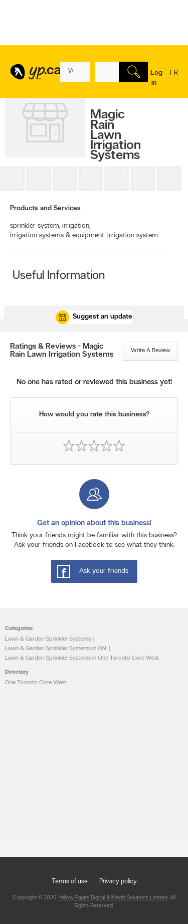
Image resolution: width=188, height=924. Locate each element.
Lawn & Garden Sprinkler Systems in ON (55, 649)
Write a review (150, 351)
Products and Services (45, 208)
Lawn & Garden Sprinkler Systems (48, 639)
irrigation (76, 226)
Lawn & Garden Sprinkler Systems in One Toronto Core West (82, 658)
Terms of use (70, 881)
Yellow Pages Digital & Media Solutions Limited (112, 898)
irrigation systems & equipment (57, 235)
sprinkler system (35, 226)
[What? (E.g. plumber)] (75, 72)
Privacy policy (118, 881)
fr (174, 79)
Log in (156, 78)
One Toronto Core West (35, 683)
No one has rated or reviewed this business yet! (94, 382)
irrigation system (132, 235)
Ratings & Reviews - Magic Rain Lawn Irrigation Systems (61, 351)
